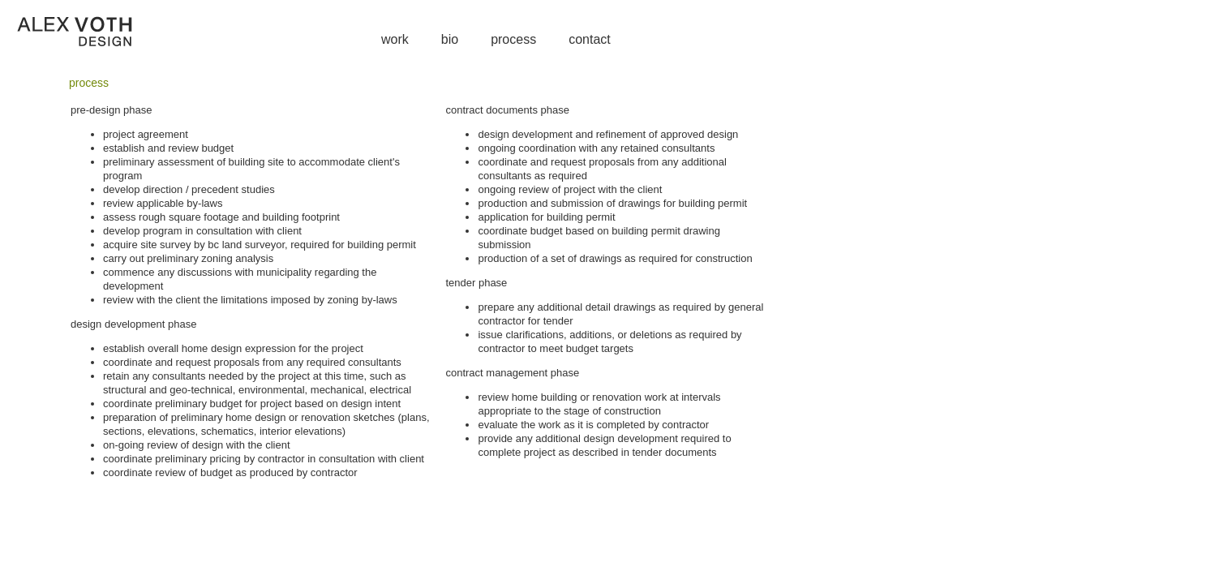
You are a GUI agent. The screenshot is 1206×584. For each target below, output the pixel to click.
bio (449, 39)
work (395, 39)
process (513, 39)
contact (590, 39)
